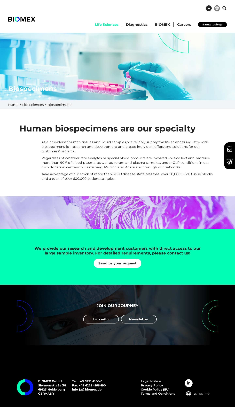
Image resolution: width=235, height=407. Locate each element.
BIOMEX (162, 25)
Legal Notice (151, 381)
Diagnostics (137, 25)
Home (13, 105)
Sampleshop (212, 24)
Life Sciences (107, 25)
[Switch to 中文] (207, 393)
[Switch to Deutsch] (201, 393)
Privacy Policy (152, 385)
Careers (184, 25)
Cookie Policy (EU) (155, 389)
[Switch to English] (195, 393)
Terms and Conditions (158, 393)
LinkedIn (209, 8)
